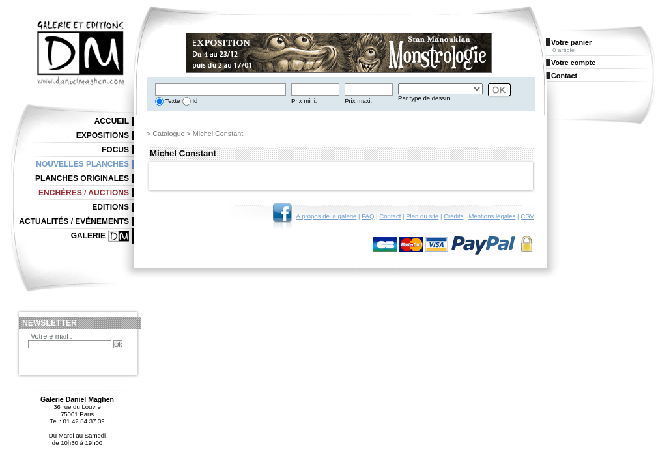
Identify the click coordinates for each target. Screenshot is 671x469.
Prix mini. (304, 100)
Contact (390, 216)
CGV (527, 216)
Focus (115, 149)
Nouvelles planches (82, 164)
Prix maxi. (358, 100)
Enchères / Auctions (83, 192)
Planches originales (82, 178)
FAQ (368, 216)
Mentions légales (491, 216)
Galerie (88, 235)
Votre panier (571, 42)
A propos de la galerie (326, 216)
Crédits (453, 216)
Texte (172, 100)
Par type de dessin (424, 98)
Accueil (111, 121)
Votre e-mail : (51, 336)
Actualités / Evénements (74, 221)
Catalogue (168, 133)
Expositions (102, 135)
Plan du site (422, 216)
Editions (110, 207)
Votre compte (573, 62)
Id (194, 100)
